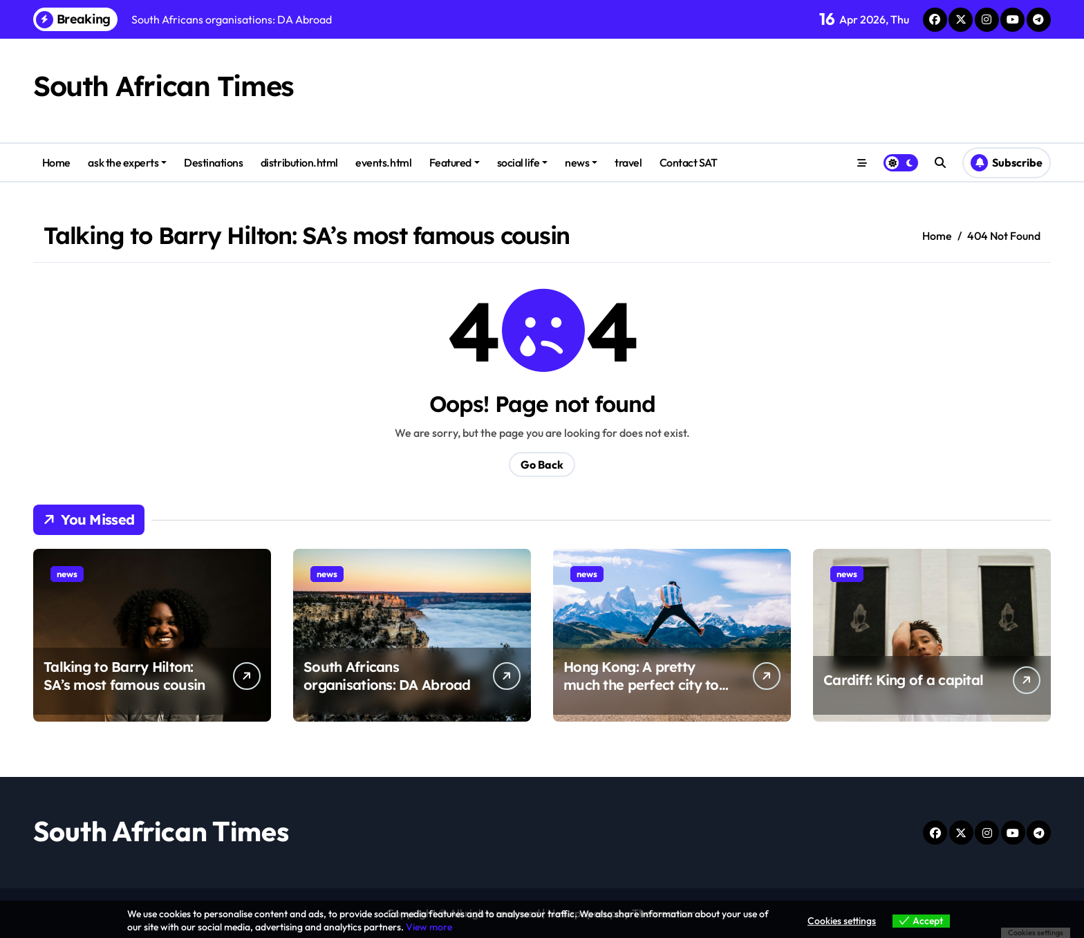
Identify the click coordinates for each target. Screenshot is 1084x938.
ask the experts (127, 162)
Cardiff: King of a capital (903, 679)
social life (522, 162)
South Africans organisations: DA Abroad (387, 675)
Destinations (213, 162)
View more (429, 927)
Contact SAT (689, 162)
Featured (454, 162)
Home (56, 162)
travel (628, 162)
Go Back (542, 464)
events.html (383, 162)
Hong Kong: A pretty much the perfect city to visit (641, 684)
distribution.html (299, 162)
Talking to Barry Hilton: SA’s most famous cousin (124, 675)
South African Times (163, 85)
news (581, 162)
